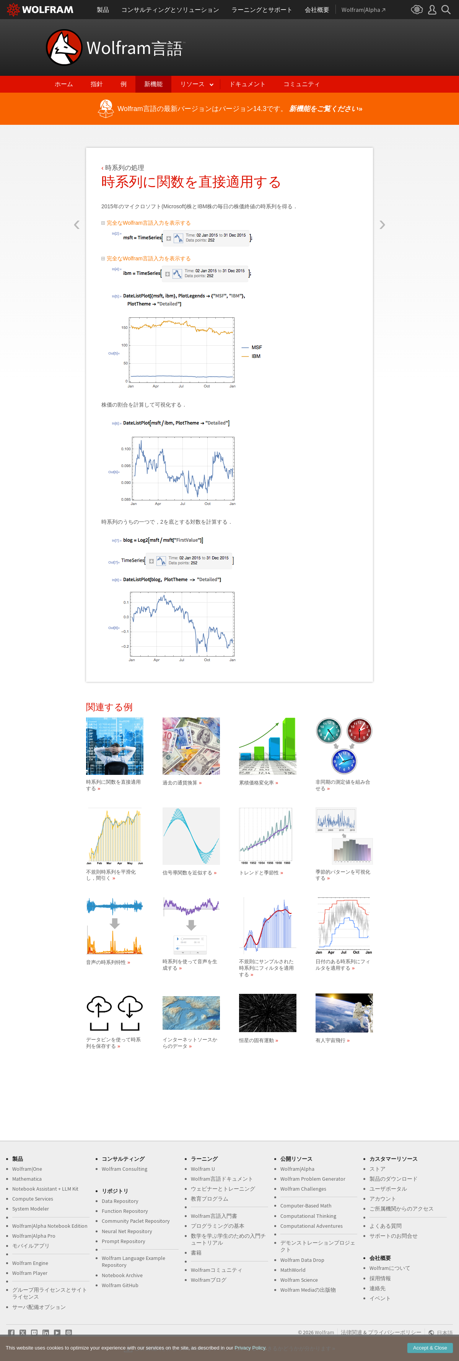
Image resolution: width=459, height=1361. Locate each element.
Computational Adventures (311, 1225)
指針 (97, 84)
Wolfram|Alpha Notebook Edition (50, 1225)
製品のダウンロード (393, 1178)
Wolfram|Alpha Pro (33, 1235)
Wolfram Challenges (303, 1188)
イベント (380, 1298)
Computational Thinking (308, 1215)
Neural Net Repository (127, 1231)
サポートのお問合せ (393, 1235)
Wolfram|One (27, 1168)
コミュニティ (301, 84)
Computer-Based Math (306, 1205)
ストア (377, 1168)
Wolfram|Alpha (297, 1168)
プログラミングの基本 (217, 1225)
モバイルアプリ (31, 1245)
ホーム (64, 84)
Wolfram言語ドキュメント (222, 1178)
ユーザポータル (388, 1188)
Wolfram (136, 47)
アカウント (382, 1198)
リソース (192, 84)
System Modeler (30, 1208)
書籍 (196, 1252)
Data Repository (120, 1201)
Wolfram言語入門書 (214, 1215)
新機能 (153, 84)
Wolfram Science (299, 1279)
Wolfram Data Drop (302, 1259)
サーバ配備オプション (39, 1307)
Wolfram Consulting (124, 1168)
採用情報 (380, 1278)
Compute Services (32, 1198)
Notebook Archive (122, 1275)
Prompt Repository (123, 1241)
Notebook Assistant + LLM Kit (45, 1188)
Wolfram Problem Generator (312, 1178)
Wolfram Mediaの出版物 (308, 1289)
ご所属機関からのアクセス (401, 1208)
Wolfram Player (29, 1273)
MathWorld (293, 1269)
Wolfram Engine (30, 1263)
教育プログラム (209, 1198)
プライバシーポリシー (395, 1332)
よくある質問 (385, 1225)
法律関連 (351, 1332)
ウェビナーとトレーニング (223, 1188)
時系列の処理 (124, 168)
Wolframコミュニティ (217, 1269)
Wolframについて (389, 1268)
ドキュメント (247, 84)
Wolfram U (203, 1168)
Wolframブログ (208, 1279)
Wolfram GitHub (120, 1285)
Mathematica (27, 1178)
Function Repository (125, 1210)
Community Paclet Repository (136, 1220)
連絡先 (377, 1288)
